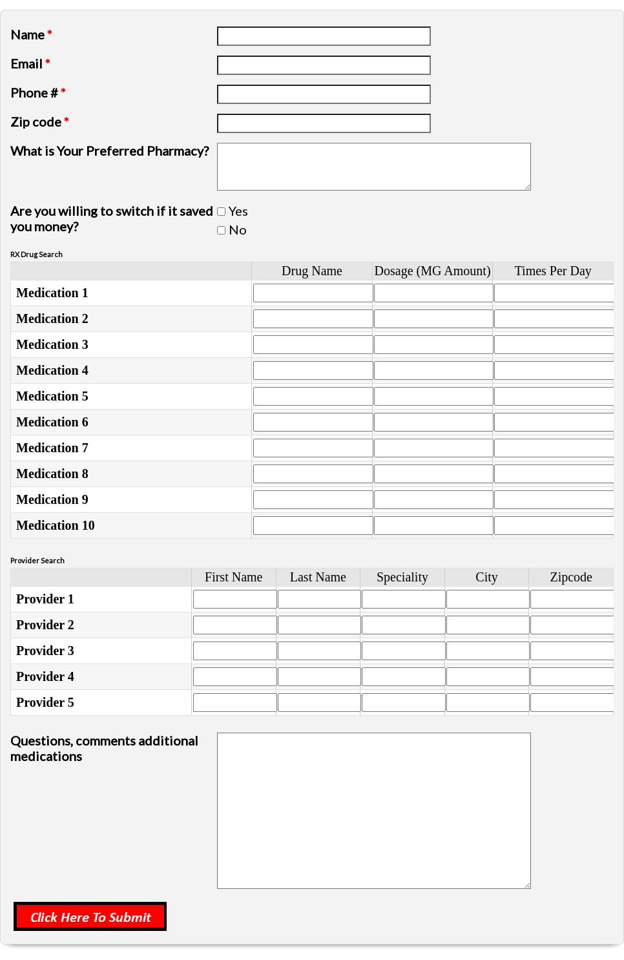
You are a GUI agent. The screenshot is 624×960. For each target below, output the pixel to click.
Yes (238, 210)
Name (31, 34)
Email (30, 63)
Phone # (38, 92)
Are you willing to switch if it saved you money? (111, 218)
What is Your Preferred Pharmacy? (109, 150)
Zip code (39, 121)
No (238, 229)
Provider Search (37, 560)
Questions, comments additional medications (104, 748)
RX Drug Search (36, 254)
